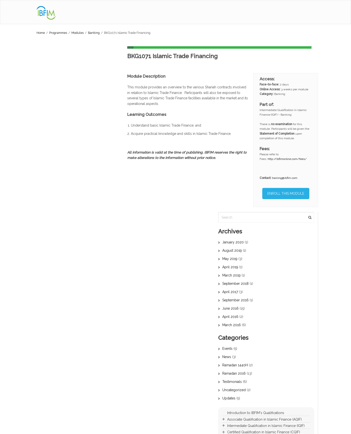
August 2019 (50, 85)
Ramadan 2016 (52, 208)
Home (41, 33)
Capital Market (189, 364)
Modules (77, 33)
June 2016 (49, 143)
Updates (47, 232)
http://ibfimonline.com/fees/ (288, 159)
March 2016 (50, 159)
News (45, 191)
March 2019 (50, 109)
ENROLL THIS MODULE (286, 193)
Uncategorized (52, 224)
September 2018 (54, 118)
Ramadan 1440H (53, 199)
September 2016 (54, 134)
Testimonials (50, 216)
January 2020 (51, 76)
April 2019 (49, 101)
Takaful (184, 358)
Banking (94, 33)
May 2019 (48, 93)
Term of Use (99, 427)
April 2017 (48, 126)
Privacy (76, 427)
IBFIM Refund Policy (123, 427)
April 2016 (49, 151)
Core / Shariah (189, 347)
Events (46, 183)
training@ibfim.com (286, 178)
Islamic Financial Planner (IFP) (132, 392)
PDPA (86, 427)
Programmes (58, 33)
